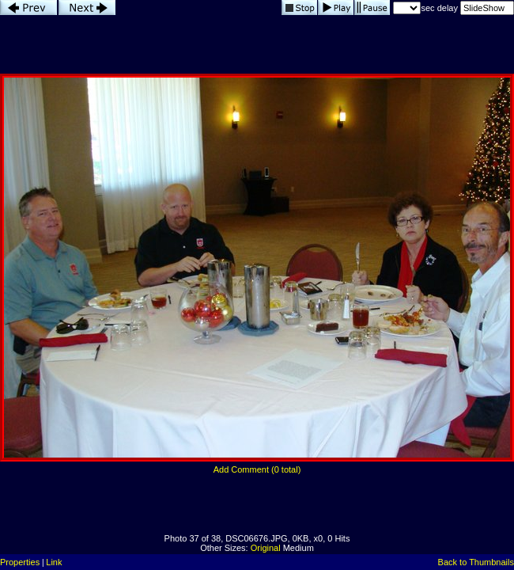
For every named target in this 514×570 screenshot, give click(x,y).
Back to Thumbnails (476, 562)
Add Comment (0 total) (257, 469)
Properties (20, 562)
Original (266, 548)
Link (54, 562)
